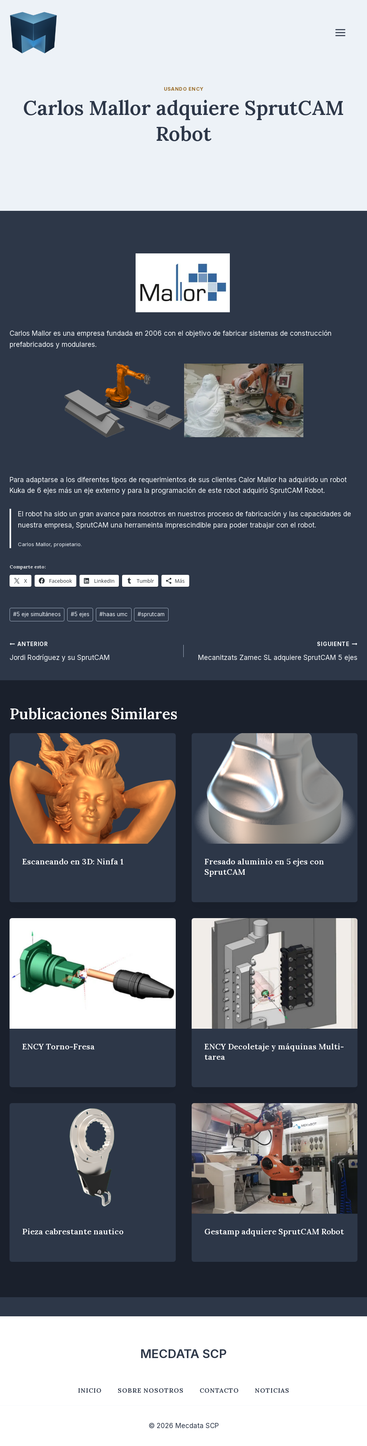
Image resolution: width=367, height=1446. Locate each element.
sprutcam (151, 614)
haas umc (113, 614)
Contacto (219, 1390)
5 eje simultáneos (37, 614)
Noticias (272, 1390)
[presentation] (93, 788)
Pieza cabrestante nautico (73, 1231)
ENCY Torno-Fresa (58, 1046)
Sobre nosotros (151, 1390)
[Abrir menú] (344, 33)
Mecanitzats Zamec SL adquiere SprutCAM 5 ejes (274, 650)
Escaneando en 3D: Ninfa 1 (73, 861)
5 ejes (80, 614)
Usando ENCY (184, 89)
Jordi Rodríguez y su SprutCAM (93, 650)
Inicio (90, 1390)
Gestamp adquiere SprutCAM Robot (274, 1231)
